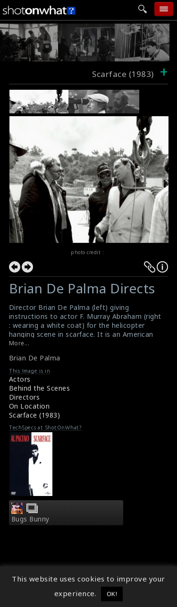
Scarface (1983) (34, 414)
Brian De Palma (34, 357)
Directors (24, 397)
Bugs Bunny (30, 519)
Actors (20, 379)
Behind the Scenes (39, 388)
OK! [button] (112, 594)
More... (19, 343)
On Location (29, 406)
